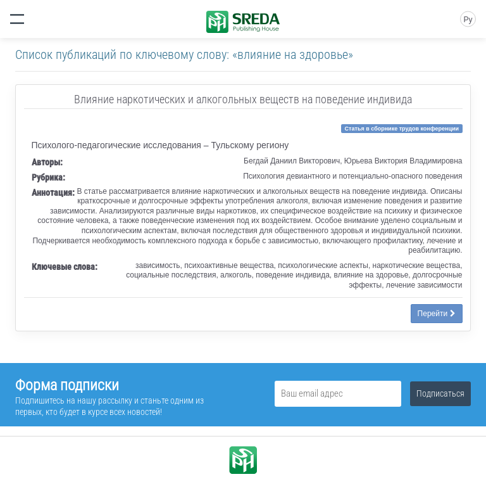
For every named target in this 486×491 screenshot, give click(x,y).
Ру (467, 19)
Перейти (437, 313)
